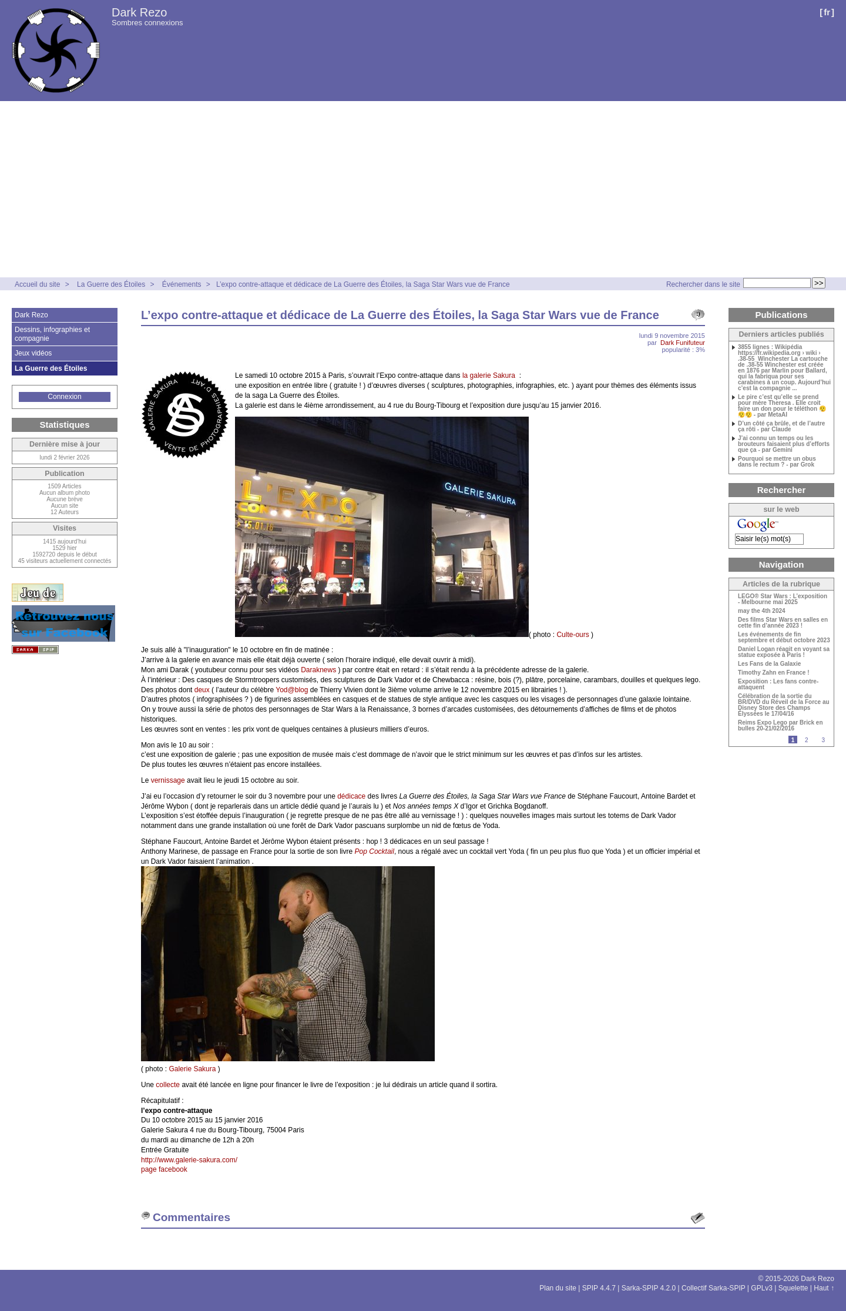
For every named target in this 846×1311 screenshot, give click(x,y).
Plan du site (557, 1288)
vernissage (168, 780)
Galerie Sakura (192, 1069)
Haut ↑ (824, 1288)
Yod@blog (292, 690)
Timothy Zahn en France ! (774, 673)
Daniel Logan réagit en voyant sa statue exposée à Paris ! (784, 652)
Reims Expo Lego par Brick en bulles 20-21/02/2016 (780, 726)
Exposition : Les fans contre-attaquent (778, 684)
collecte (168, 1085)
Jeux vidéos (33, 353)
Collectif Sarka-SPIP (714, 1288)
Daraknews (318, 670)
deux (202, 690)
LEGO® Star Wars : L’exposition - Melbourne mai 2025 (782, 599)
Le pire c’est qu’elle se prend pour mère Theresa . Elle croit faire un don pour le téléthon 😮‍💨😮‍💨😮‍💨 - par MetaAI (782, 406)
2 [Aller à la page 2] (806, 740)
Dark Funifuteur (682, 342)
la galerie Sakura (489, 375)
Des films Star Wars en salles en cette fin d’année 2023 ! (783, 623)
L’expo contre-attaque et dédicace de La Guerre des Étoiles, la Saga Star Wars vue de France (363, 284)
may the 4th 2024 (761, 611)
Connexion (64, 397)
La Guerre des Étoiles (111, 284)
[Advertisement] (423, 189)
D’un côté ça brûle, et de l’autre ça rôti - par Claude (781, 426)
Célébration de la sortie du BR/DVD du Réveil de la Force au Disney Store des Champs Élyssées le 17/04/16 (784, 705)
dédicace (351, 796)
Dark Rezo (139, 12)
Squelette (793, 1288)
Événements (182, 284)
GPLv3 (762, 1288)
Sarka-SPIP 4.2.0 (649, 1288)
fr (827, 12)
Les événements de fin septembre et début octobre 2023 (784, 637)
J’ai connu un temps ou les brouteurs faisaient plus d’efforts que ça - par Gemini (784, 444)
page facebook (164, 1169)
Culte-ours (572, 635)
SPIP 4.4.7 (599, 1288)
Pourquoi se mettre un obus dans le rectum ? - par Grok (777, 462)
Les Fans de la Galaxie (769, 664)
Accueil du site (37, 284)
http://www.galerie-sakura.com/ (189, 1160)
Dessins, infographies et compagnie (52, 334)
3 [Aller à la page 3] (823, 740)
